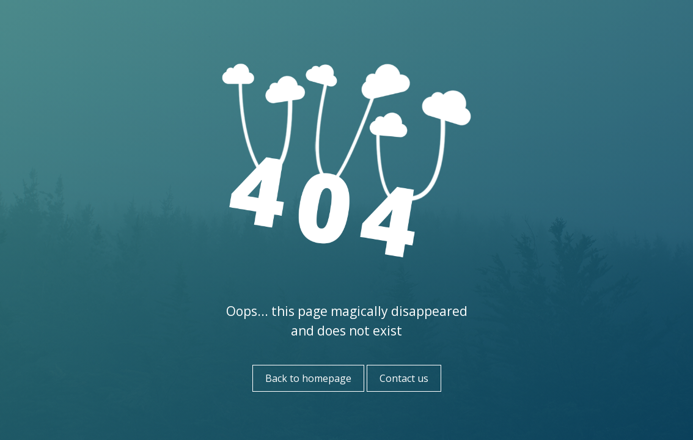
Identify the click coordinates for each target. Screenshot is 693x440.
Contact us (404, 378)
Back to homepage (308, 378)
